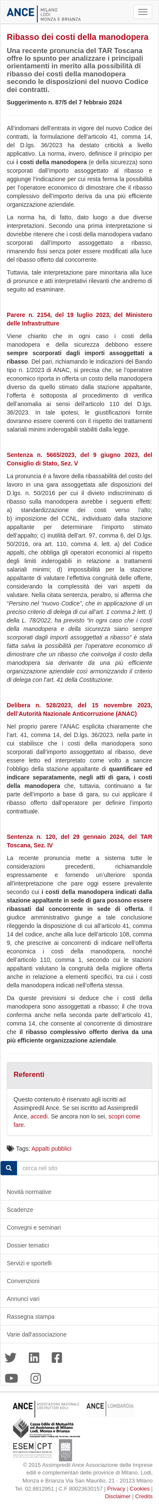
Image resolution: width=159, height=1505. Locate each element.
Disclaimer (118, 1496)
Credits (144, 1496)
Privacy (116, 1488)
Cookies (140, 1488)
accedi (39, 1116)
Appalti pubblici (51, 1148)
